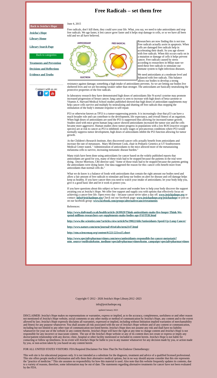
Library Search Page (41, 46)
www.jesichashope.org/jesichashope (157, 197)
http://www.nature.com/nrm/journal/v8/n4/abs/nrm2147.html (102, 226)
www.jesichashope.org (171, 194)
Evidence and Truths (41, 74)
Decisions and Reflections (44, 68)
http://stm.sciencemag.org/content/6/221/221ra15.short (98, 232)
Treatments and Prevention (45, 63)
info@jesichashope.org (89, 197)
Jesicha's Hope (38, 32)
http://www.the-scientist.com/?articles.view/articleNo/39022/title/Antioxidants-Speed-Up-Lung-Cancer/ (126, 221)
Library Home (37, 38)
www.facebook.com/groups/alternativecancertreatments (125, 200)
